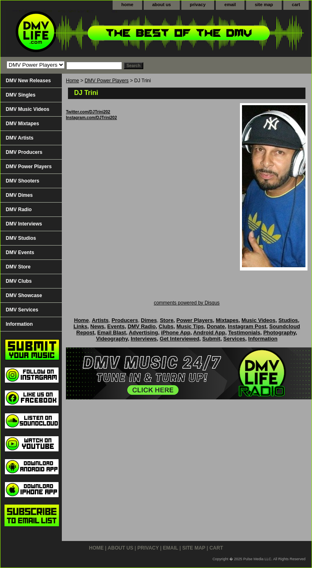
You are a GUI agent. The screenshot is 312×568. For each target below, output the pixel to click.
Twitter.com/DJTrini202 (88, 112)
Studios (288, 320)
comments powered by (187, 303)
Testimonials (244, 332)
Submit (211, 339)
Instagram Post (247, 326)
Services (234, 339)
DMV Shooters (22, 181)
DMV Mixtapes (22, 123)
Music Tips (190, 326)
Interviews (144, 339)
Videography (112, 339)
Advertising (143, 332)
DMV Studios (21, 238)
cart (296, 4)
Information (19, 324)
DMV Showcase (24, 295)
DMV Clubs (19, 281)
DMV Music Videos (27, 109)
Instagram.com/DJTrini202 (91, 117)
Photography (279, 332)
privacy (198, 4)
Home (72, 80)
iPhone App (175, 332)
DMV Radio (19, 209)
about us (161, 4)
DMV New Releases (28, 80)
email (230, 4)
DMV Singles (21, 95)
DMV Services (22, 310)
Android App (209, 332)
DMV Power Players (107, 80)
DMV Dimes (19, 195)
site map (264, 4)
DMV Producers (24, 152)
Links (80, 326)
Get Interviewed (179, 339)
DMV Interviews (24, 224)
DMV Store (18, 267)
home (127, 4)
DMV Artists (20, 138)
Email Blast (111, 332)
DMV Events (20, 252)
